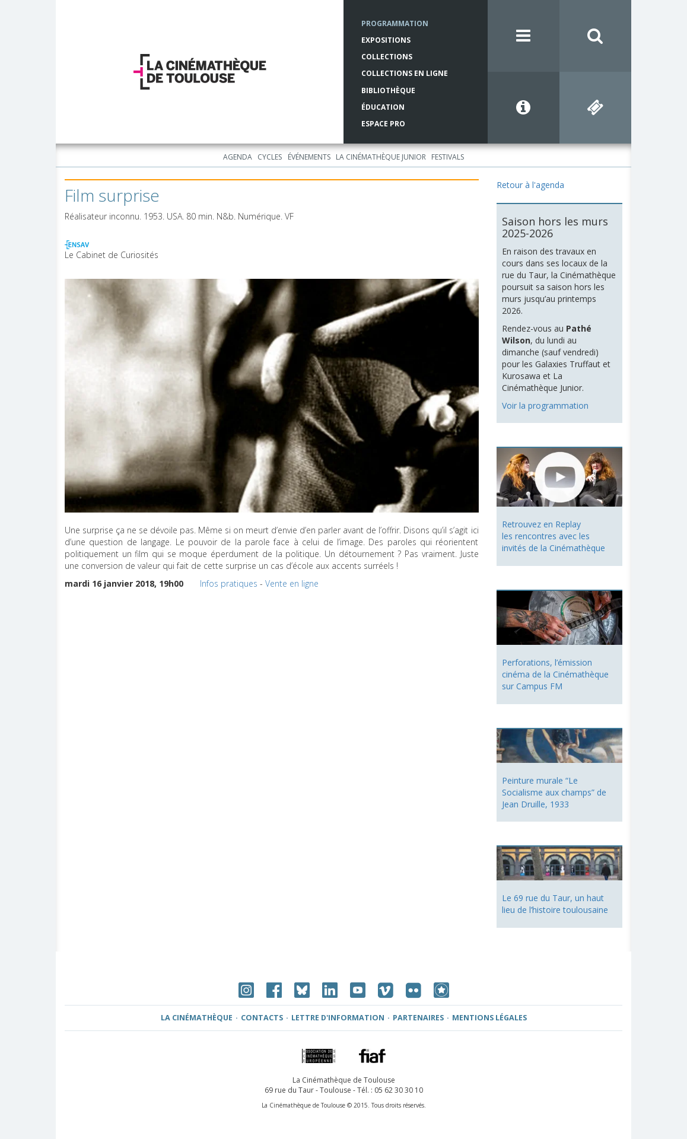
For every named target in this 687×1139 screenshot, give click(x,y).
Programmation (394, 23)
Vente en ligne (292, 583)
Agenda (237, 157)
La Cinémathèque (197, 1018)
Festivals (447, 157)
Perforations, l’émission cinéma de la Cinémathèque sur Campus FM (555, 674)
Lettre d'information (337, 1018)
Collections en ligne (404, 73)
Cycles (269, 157)
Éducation (383, 107)
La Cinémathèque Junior (381, 157)
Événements (309, 157)
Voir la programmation (545, 405)
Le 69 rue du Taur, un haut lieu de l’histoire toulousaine (555, 903)
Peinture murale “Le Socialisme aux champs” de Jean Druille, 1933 (554, 792)
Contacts (262, 1018)
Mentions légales (489, 1018)
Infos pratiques (228, 583)
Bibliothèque (388, 90)
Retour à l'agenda (530, 184)
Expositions (386, 40)
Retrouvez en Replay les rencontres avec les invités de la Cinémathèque (553, 535)
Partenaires (418, 1018)
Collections (386, 57)
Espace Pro (383, 124)
